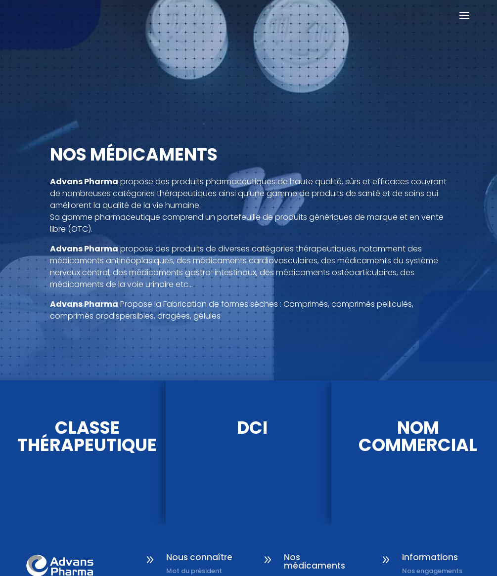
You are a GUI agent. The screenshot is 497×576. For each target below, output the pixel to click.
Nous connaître (199, 557)
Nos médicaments (314, 561)
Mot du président (194, 571)
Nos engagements (432, 571)
